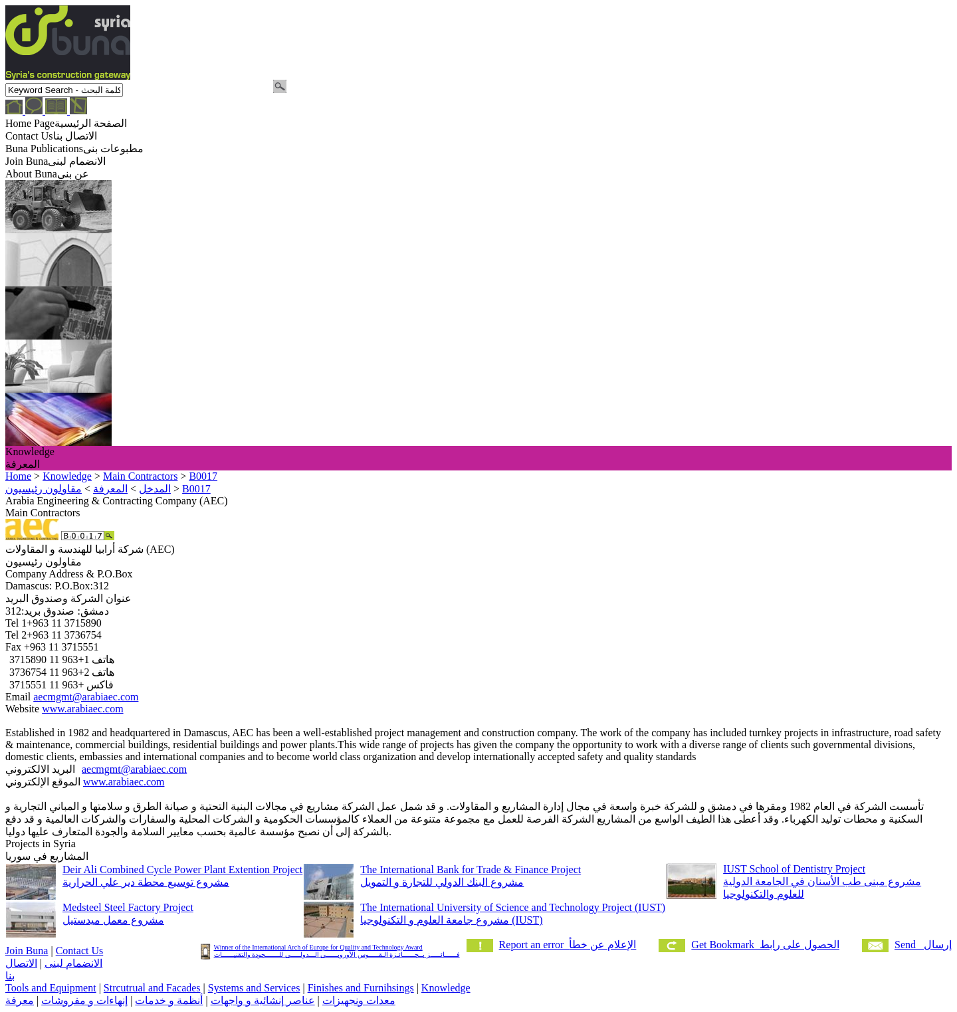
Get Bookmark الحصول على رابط (765, 944)
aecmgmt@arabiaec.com (85, 696)
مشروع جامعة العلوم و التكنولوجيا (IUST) (451, 920)
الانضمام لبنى (73, 963)
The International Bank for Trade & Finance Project (470, 869)
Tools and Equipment (50, 987)
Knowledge (446, 987)
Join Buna (26, 950)
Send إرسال (923, 944)
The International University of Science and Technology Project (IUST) (512, 907)
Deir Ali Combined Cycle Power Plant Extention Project (182, 869)
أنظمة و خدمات (169, 1000)
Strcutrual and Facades (152, 987)
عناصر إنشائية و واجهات (263, 1000)
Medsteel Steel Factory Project (127, 907)
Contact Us (80, 950)
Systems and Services (254, 987)
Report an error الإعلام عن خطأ (568, 944)
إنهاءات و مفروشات (84, 1000)
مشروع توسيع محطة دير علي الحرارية (145, 882)
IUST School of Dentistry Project (794, 868)
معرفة (19, 1000)
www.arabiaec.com (82, 708)
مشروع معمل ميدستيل (113, 920)
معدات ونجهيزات (358, 1000)
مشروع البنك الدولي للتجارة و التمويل (442, 882)
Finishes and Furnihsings (361, 987)
